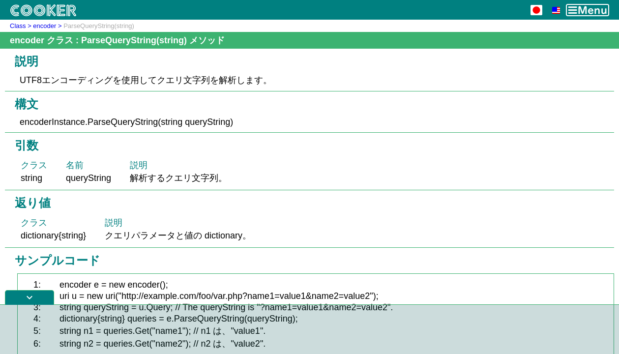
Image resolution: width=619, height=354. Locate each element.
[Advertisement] (310, 329)
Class (18, 26)
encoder (44, 26)
